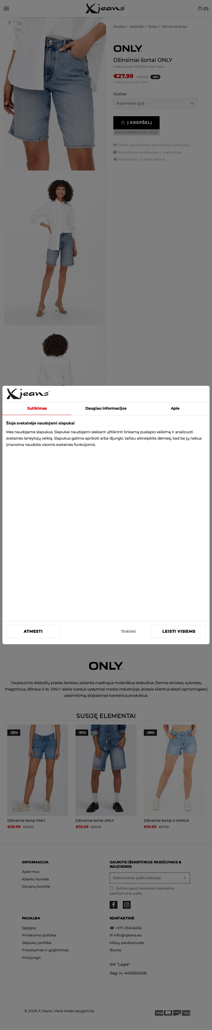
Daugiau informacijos (105, 408)
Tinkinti (128, 631)
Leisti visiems (178, 631)
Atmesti (33, 631)
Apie (175, 408)
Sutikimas (37, 408)
